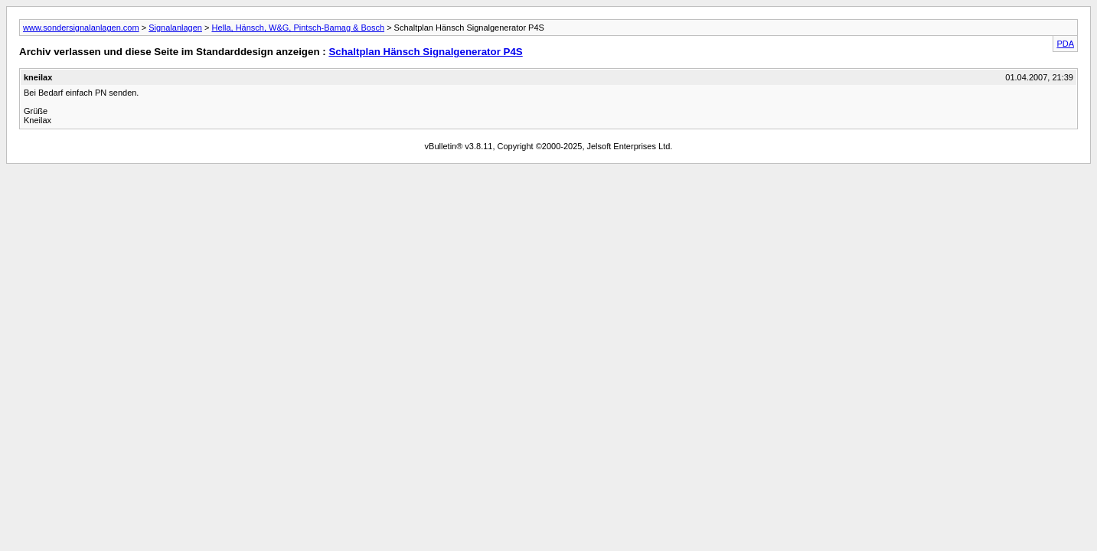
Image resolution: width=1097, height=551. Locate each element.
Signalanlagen (175, 27)
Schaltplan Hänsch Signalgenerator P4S (425, 51)
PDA (1065, 43)
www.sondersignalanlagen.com (81, 27)
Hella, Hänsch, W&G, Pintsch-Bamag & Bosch (297, 27)
